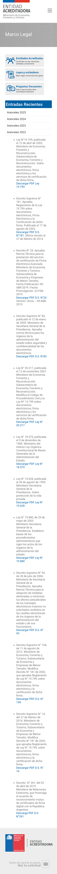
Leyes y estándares (24, 74)
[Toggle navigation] (50, 10)
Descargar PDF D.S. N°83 (31, 356)
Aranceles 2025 (16, 112)
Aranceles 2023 (16, 125)
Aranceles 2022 (16, 132)
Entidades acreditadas (24, 60)
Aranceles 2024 (16, 119)
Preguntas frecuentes (24, 88)
